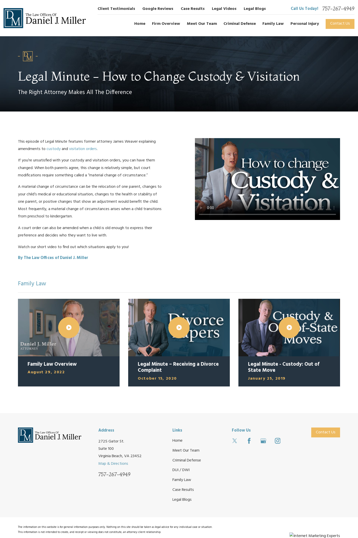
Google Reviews (157, 9)
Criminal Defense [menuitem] (239, 24)
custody (54, 149)
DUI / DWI (181, 470)
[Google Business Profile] (263, 441)
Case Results (193, 9)
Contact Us (340, 23)
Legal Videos (224, 9)
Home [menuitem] (139, 24)
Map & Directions (113, 463)
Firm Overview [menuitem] (166, 24)
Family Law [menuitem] (273, 24)
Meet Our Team (185, 450)
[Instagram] (278, 441)
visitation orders (83, 149)
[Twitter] (235, 441)
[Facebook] (249, 441)
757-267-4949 (338, 8)
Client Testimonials (116, 9)
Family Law (181, 480)
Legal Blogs (255, 9)
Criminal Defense (186, 460)
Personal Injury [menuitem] (304, 24)
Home (177, 440)
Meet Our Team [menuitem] (202, 24)
